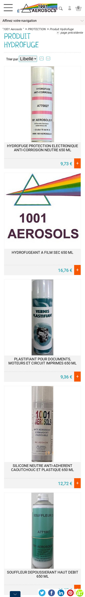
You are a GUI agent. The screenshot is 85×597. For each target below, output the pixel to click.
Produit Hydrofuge (62, 29)
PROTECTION (36, 29)
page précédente (71, 32)
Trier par (12, 59)
